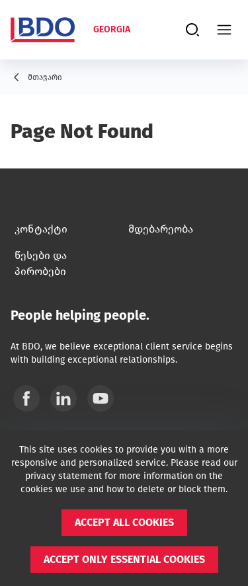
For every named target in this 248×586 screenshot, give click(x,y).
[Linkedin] (63, 398)
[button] (124, 522)
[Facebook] (26, 398)
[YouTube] (100, 398)
